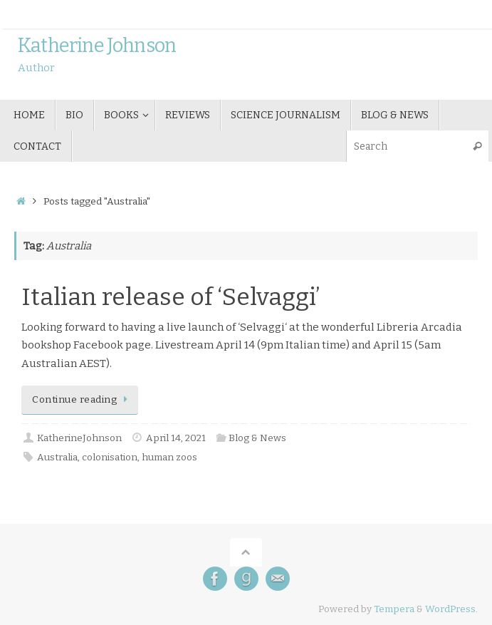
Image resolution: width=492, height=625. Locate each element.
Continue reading (82, 399)
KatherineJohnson (79, 438)
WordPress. (451, 609)
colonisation (109, 457)
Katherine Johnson (97, 46)
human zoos (169, 457)
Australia (57, 457)
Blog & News (257, 438)
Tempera (394, 609)
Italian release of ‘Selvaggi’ (170, 296)
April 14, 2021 (176, 438)
